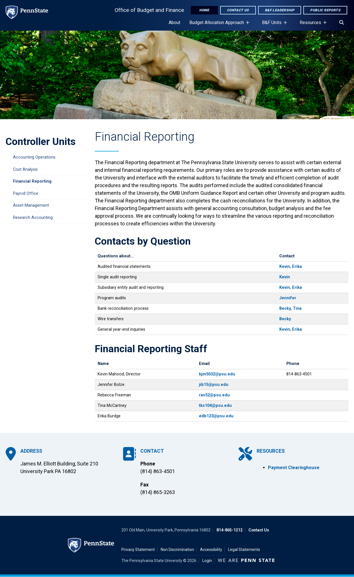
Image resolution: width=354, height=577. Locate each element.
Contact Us (238, 10)
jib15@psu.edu (213, 384)
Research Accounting (33, 217)
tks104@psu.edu (215, 405)
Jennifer (287, 298)
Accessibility (211, 549)
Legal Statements (244, 549)
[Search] (341, 23)
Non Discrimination (177, 549)
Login (207, 560)
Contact (152, 451)
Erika (297, 266)
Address (31, 451)
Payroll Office (25, 193)
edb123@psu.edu (216, 416)
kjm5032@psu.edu (217, 374)
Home (204, 10)
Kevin (284, 266)
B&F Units (273, 25)
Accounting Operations (34, 157)
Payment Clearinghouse (293, 467)
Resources (311, 25)
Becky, (285, 308)
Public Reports (325, 10)
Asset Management (31, 205)
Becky (285, 319)
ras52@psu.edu (214, 395)
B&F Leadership (280, 10)
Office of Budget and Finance (149, 10)
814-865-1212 (229, 530)
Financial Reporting (32, 181)
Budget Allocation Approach (218, 25)
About (174, 22)
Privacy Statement (138, 549)
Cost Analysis (25, 169)
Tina (297, 308)
